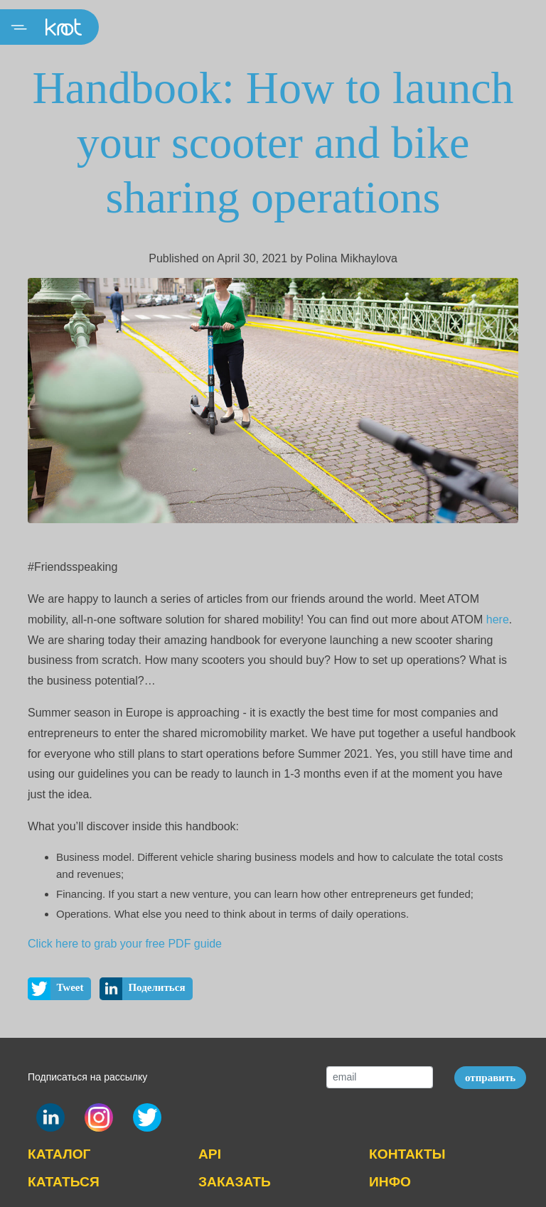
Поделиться (143, 988)
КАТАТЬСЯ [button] (64, 1181)
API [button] (209, 1154)
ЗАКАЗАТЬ (234, 1181)
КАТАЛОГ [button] (59, 1154)
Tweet (56, 988)
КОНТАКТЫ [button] (407, 1154)
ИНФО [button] (390, 1181)
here (497, 619)
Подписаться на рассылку (87, 1077)
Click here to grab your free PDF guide (125, 944)
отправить (490, 1077)
